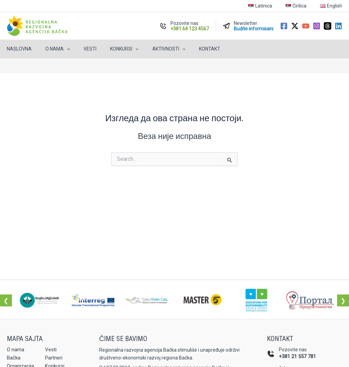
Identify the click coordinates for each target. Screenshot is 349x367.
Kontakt (187, 49)
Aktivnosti (150, 49)
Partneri (54, 358)
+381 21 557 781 (297, 356)
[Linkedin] (338, 26)
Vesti (79, 49)
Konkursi (110, 49)
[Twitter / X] (295, 26)
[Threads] (327, 26)
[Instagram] (316, 26)
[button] (61, 49)
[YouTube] (305, 26)
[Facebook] (284, 26)
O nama (51, 49)
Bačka (14, 358)
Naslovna (17, 49)
